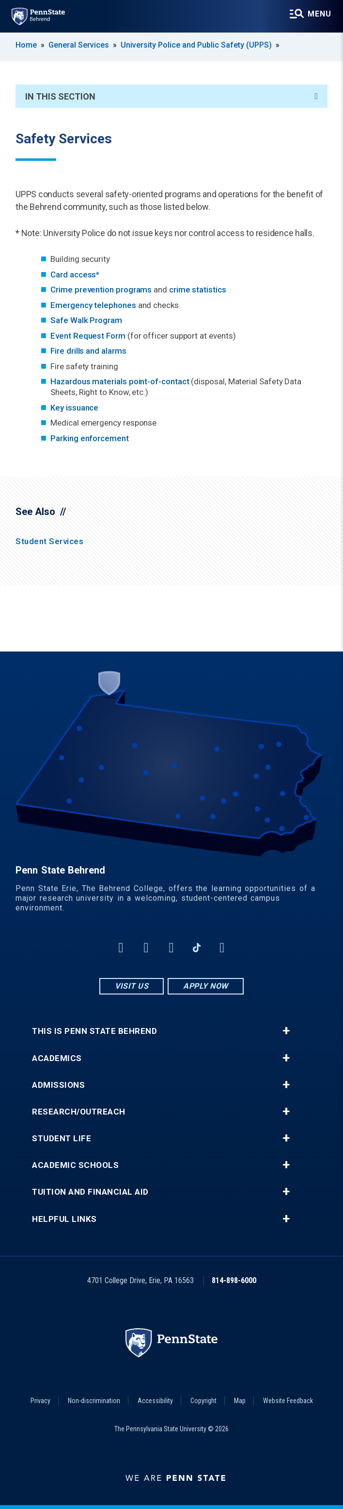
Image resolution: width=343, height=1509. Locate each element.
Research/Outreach (78, 1111)
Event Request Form (87, 336)
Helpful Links (64, 1219)
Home (26, 45)
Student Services (49, 541)
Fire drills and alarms (88, 351)
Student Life (61, 1138)
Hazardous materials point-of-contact (119, 381)
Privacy (40, 1401)
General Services (78, 45)
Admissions (58, 1085)
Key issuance (74, 407)
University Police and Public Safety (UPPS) (196, 45)
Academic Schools (75, 1165)
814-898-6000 (234, 1280)
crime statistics (197, 289)
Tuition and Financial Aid (90, 1192)
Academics (57, 1058)
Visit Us (131, 986)
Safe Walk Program (86, 320)
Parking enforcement (89, 438)
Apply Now (205, 986)
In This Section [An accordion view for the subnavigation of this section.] (171, 96)
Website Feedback (288, 1401)
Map (240, 1401)
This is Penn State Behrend (94, 1031)
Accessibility (155, 1401)
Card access (73, 274)
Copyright (203, 1401)
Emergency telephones (93, 305)
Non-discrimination (94, 1401)
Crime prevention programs (101, 289)
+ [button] (286, 1031)
